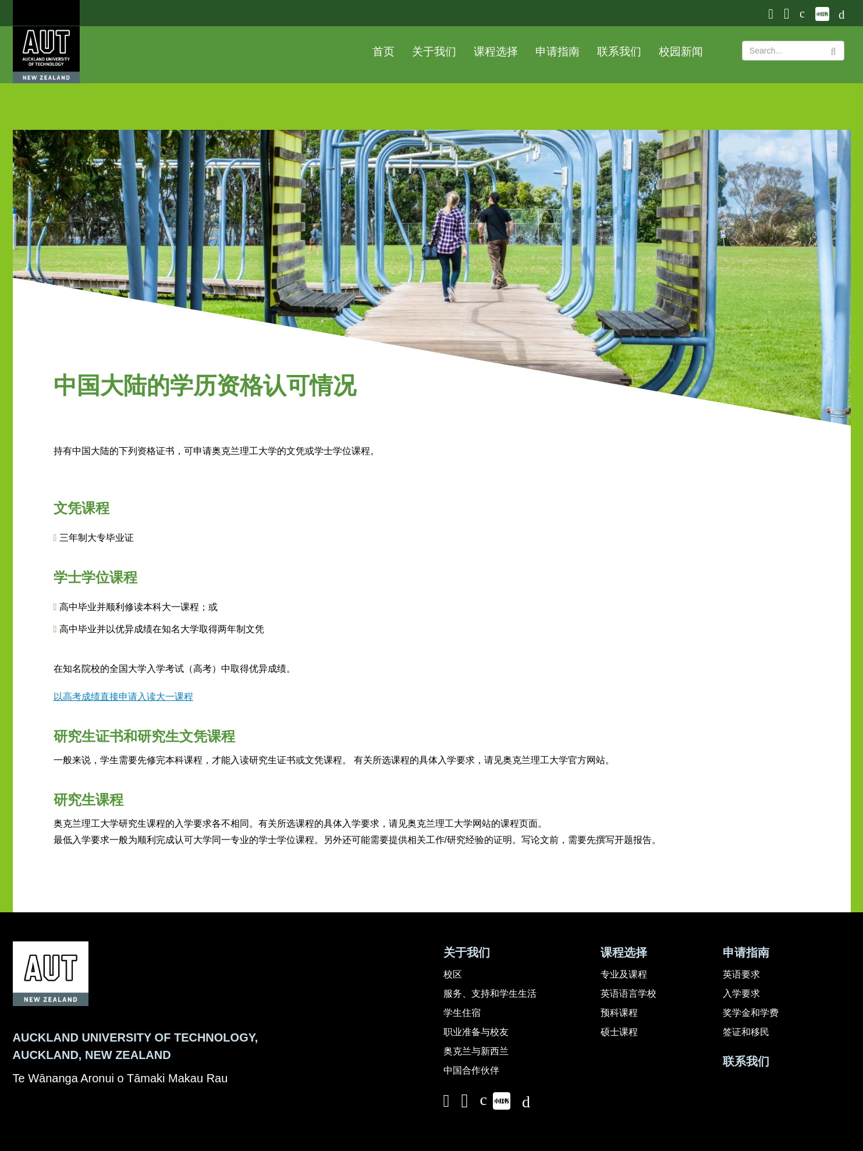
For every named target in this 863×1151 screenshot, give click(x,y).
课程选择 (496, 51)
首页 (383, 51)
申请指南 (557, 51)
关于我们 (434, 51)
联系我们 (619, 51)
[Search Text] (793, 51)
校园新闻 (681, 51)
